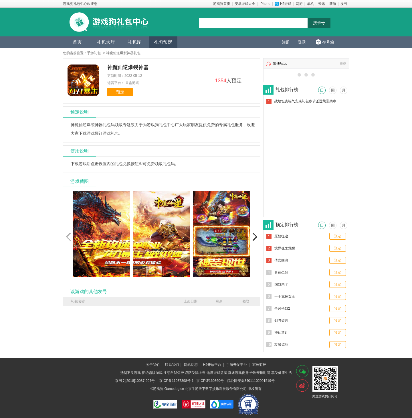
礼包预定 (163, 42)
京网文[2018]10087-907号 (135, 381)
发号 (343, 4)
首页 (77, 42)
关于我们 (153, 365)
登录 (302, 42)
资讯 (321, 4)
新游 (332, 4)
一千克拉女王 (284, 296)
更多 (343, 63)
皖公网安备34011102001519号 (250, 381)
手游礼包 (94, 53)
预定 (120, 92)
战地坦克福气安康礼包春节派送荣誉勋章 (305, 101)
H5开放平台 (212, 365)
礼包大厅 (106, 42)
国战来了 (281, 284)
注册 (286, 42)
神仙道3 (280, 333)
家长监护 (259, 365)
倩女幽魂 (281, 260)
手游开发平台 (236, 365)
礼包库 (134, 42)
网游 (299, 4)
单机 (310, 4)
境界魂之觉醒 (284, 248)
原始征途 (281, 236)
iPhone (265, 4)
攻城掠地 (281, 345)
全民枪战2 (282, 308)
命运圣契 (281, 272)
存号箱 (328, 42)
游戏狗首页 (221, 4)
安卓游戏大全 (245, 4)
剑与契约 (281, 321)
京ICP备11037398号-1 (176, 381)
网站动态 (191, 365)
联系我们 (172, 365)
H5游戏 (285, 4)
